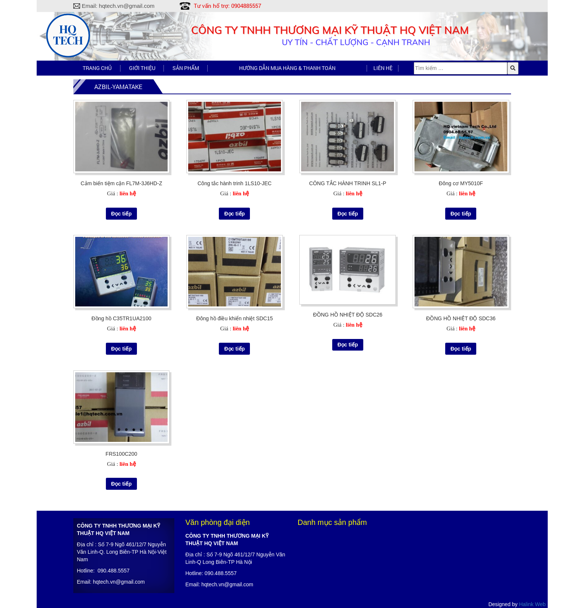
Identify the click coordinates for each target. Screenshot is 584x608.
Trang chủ (97, 67)
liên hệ (127, 193)
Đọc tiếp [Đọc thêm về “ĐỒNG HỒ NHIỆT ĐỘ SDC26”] (347, 345)
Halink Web (532, 604)
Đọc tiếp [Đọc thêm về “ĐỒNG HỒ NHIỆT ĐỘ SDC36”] (460, 349)
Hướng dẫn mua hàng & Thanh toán (287, 67)
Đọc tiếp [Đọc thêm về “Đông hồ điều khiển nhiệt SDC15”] (234, 349)
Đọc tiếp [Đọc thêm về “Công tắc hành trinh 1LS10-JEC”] (234, 214)
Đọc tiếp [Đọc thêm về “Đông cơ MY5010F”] (460, 214)
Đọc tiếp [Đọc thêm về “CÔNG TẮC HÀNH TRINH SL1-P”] (347, 214)
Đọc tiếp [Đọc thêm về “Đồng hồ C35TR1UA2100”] (121, 349)
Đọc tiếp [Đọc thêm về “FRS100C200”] (121, 484)
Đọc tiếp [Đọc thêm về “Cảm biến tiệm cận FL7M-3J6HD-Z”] (121, 214)
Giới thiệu (142, 67)
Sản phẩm (185, 67)
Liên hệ (382, 67)
